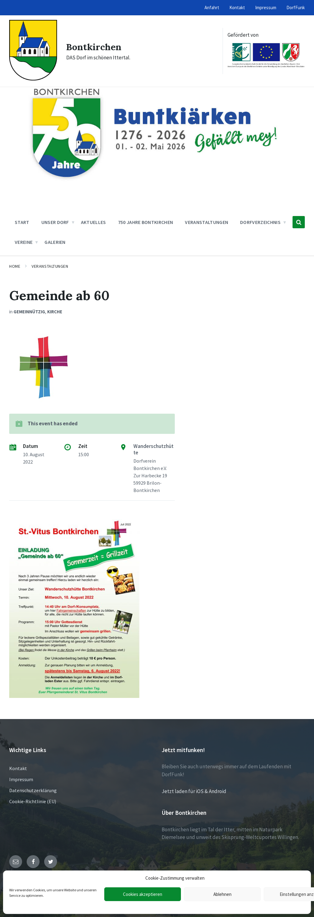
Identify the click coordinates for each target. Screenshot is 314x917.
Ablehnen (222, 894)
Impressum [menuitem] (265, 7)
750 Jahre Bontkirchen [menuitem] (145, 222)
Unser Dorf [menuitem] (55, 222)
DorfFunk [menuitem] (295, 7)
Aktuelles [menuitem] (93, 222)
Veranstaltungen (50, 266)
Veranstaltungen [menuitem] (206, 222)
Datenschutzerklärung (33, 790)
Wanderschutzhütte (153, 449)
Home (14, 266)
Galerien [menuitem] (55, 242)
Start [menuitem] (22, 222)
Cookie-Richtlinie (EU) (32, 801)
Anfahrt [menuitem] (212, 7)
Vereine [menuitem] (24, 242)
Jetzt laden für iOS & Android (194, 791)
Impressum (21, 779)
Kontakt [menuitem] (237, 7)
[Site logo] (33, 78)
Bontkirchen (93, 47)
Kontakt (18, 768)
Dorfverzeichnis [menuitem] (260, 222)
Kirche (54, 312)
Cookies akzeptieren (142, 894)
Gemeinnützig (29, 312)
